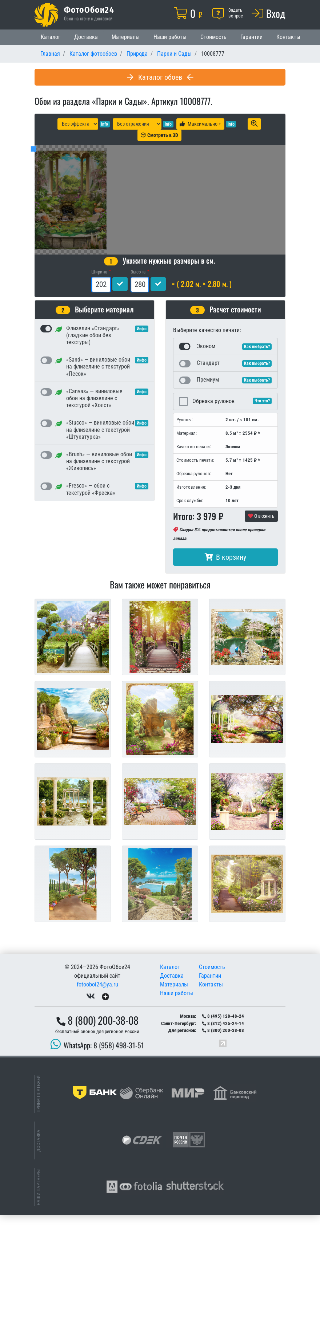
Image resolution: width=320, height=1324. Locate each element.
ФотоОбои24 (89, 9)
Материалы (126, 37)
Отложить (261, 625)
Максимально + (200, 124)
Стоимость (213, 37)
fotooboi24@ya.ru (97, 1093)
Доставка (86, 37)
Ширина (99, 381)
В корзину (225, 666)
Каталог (50, 37)
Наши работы (170, 37)
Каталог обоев (160, 77)
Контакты (288, 37)
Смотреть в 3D (159, 135)
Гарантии (251, 37)
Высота (138, 381)
